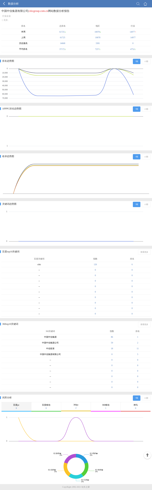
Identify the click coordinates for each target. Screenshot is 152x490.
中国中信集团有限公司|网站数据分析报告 (35, 10)
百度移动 (46, 406)
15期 (146, 61)
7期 (136, 61)
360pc (76, 406)
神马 (136, 406)
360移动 (106, 406)
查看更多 (144, 252)
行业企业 (6, 16)
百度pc (16, 406)
